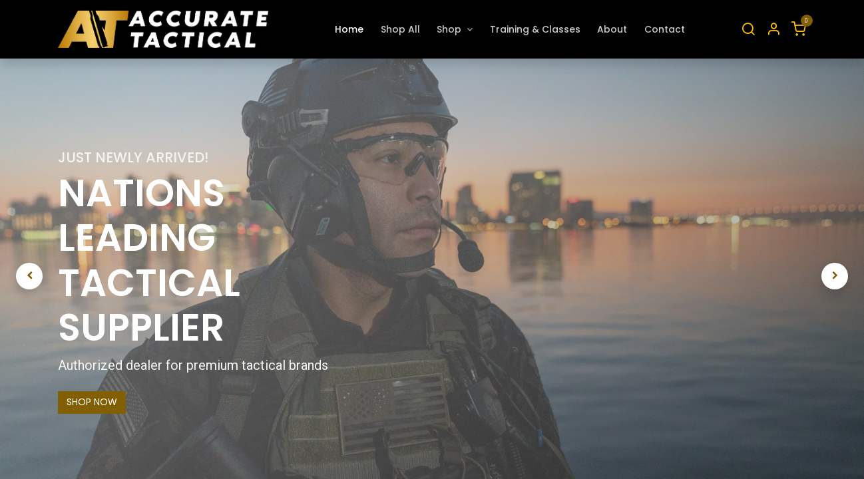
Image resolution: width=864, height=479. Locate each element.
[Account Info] (773, 29)
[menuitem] (349, 29)
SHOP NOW (92, 401)
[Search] (748, 29)
